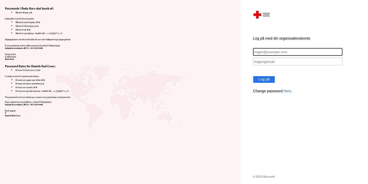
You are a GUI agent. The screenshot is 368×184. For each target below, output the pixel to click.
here (287, 91)
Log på (264, 79)
